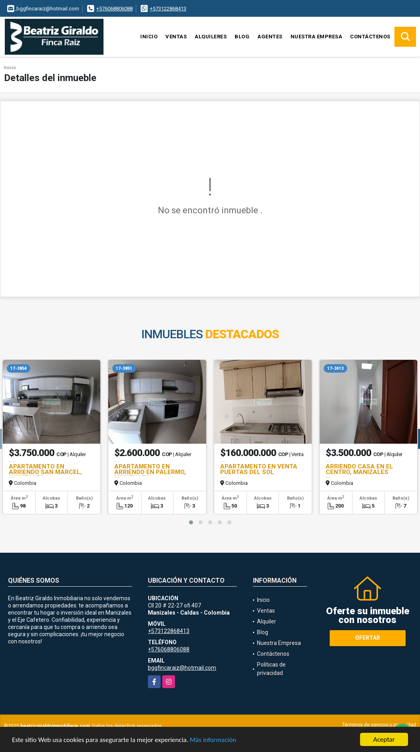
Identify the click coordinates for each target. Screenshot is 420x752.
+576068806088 (114, 9)
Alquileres (211, 37)
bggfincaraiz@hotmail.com (182, 668)
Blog (242, 37)
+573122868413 (168, 9)
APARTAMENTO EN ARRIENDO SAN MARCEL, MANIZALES (45, 472)
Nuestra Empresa (316, 37)
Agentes (270, 37)
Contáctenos (370, 37)
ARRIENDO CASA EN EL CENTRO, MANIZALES (359, 469)
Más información (213, 740)
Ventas (176, 37)
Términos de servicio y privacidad (379, 725)
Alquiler (266, 621)
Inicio (148, 37)
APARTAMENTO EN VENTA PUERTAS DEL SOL (258, 469)
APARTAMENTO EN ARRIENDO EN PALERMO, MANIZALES (150, 472)
